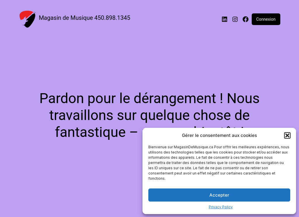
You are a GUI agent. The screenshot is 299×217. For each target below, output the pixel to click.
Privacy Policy (221, 207)
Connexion (266, 19)
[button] (287, 135)
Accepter (219, 195)
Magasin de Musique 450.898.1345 (84, 17)
